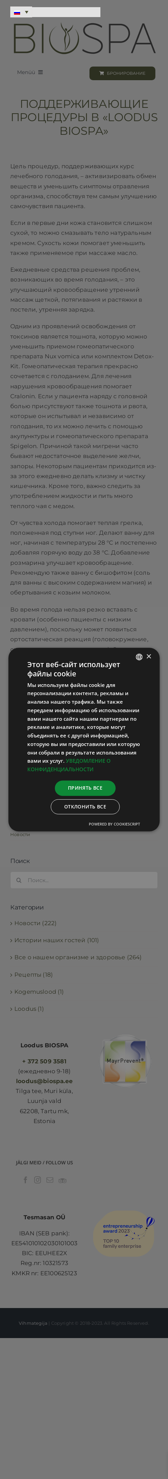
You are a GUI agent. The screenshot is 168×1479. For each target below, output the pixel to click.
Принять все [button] (85, 788)
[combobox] (139, 657)
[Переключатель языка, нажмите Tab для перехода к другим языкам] (21, 11)
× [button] (148, 656)
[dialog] (84, 739)
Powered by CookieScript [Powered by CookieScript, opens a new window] (114, 824)
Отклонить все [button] (85, 806)
